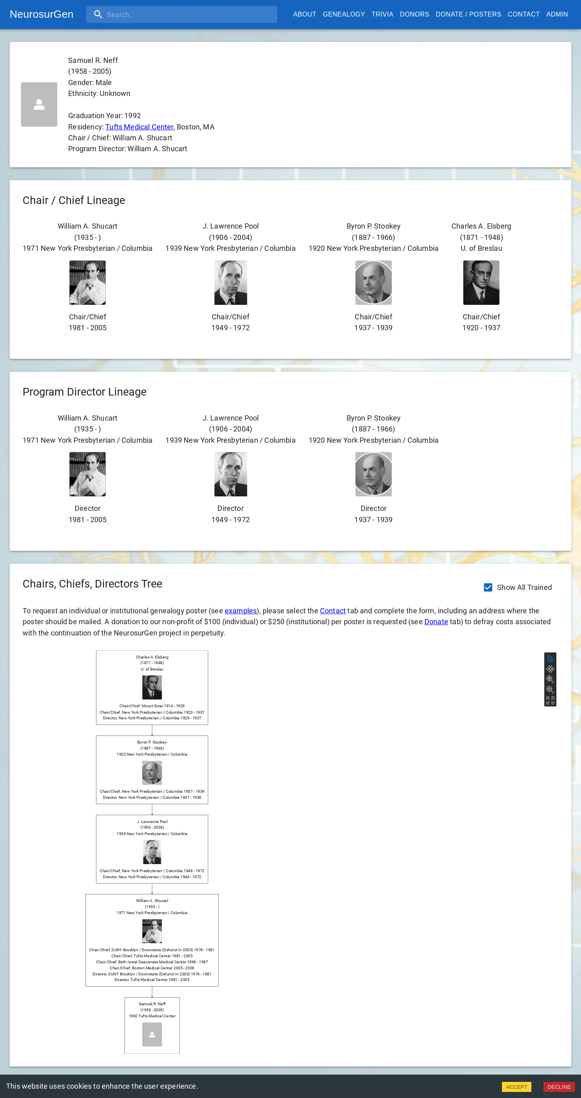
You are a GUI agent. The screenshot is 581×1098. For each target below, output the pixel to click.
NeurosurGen (41, 14)
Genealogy (344, 14)
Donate (436, 621)
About (305, 14)
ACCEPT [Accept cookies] (516, 1087)
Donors (415, 14)
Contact (524, 14)
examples (241, 610)
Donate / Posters (469, 14)
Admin (557, 14)
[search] (138, 14)
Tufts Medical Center (139, 127)
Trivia (382, 14)
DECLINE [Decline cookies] (559, 1087)
